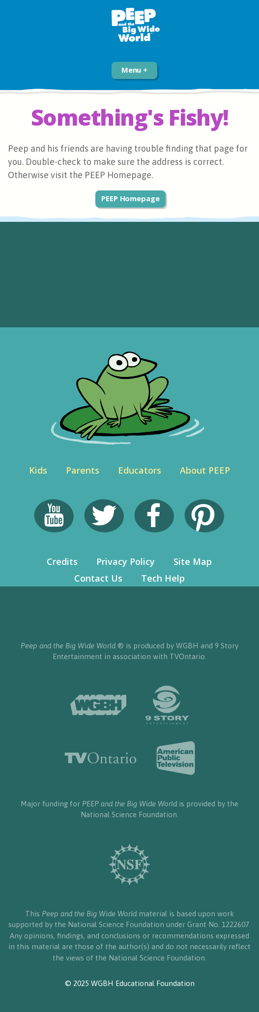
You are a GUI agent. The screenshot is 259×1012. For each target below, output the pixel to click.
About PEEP (205, 470)
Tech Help (163, 578)
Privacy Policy (125, 561)
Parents (82, 470)
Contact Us (98, 578)
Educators (139, 470)
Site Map (192, 561)
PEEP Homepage (130, 198)
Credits (62, 561)
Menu (134, 70)
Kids (38, 470)
